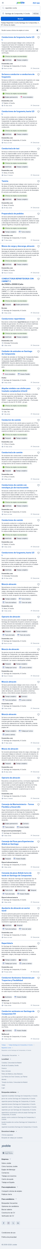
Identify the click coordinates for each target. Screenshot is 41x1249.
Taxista (5, 181)
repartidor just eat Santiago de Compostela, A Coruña (19, 1110)
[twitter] (13, 1223)
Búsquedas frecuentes (11, 1055)
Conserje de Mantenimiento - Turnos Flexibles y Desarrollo (18, 805)
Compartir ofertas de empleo (12, 1191)
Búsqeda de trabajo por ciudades (12, 1138)
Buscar (20, 19)
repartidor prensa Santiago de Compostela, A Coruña (18, 1101)
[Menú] (3, 3)
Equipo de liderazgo (8, 1170)
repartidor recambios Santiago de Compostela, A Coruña (19, 1096)
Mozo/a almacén (9, 584)
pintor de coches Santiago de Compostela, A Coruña (18, 1098)
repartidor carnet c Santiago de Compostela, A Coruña (19, 1107)
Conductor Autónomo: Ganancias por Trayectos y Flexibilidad (18, 979)
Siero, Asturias (6, 1071)
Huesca (4, 1068)
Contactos (5, 1173)
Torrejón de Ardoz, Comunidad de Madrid (14, 1082)
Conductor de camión (11, 420)
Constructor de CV (8, 1213)
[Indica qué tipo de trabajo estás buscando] (20, 8)
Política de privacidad (9, 1237)
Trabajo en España (8, 1182)
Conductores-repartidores (13, 319)
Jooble (14, 1245)
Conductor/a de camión (12, 452)
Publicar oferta (7, 1194)
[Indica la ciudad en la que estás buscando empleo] (20, 13)
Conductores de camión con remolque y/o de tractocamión (15, 486)
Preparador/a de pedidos (13, 214)
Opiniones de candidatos (10, 1206)
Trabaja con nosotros (9, 1176)
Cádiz (3, 1085)
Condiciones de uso (8, 1233)
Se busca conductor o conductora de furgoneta (18, 75)
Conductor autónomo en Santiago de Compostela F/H (18, 1012)
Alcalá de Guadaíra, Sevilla (10, 1065)
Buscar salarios (7, 1209)
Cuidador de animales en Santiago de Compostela (17, 352)
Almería (4, 1079)
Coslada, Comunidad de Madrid (11, 1063)
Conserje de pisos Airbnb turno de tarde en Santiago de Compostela (17, 874)
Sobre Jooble (6, 1163)
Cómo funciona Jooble (9, 1166)
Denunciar (35, 68)
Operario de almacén (11, 617)
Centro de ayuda (7, 1179)
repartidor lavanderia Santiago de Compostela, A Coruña (19, 1127)
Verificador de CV (8, 1216)
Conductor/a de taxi (10, 148)
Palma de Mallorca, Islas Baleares (12, 1074)
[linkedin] (18, 1223)
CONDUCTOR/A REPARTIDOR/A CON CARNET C (18, 280)
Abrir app (36, 3)
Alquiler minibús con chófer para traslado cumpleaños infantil (16, 389)
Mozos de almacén (10, 749)
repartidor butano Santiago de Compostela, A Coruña (18, 1104)
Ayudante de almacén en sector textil (16, 909)
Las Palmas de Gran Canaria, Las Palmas (14, 1076)
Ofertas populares (7, 1135)
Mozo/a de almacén (10, 649)
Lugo (3, 1088)
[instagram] (8, 1223)
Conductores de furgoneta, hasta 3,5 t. (18, 38)
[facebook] (4, 1223)
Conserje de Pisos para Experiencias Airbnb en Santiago (18, 842)
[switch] (37, 30)
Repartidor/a (7, 943)
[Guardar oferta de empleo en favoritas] (38, 37)
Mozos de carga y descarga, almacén (18, 246)
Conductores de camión (12, 520)
